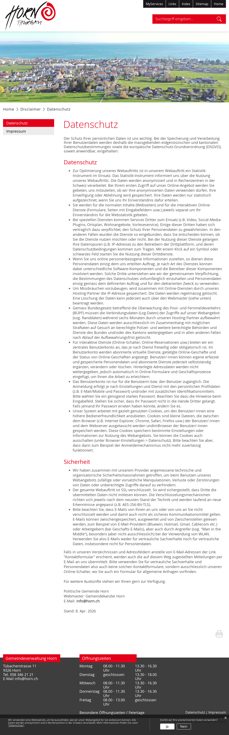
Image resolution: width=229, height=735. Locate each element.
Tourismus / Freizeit (171, 107)
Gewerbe (140, 107)
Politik (52, 107)
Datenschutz (27, 133)
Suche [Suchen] (219, 19)
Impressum (16, 141)
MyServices (154, 4)
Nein (183, 726)
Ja (167, 726)
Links (172, 4)
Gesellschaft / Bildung (108, 107)
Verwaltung (73, 107)
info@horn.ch (88, 611)
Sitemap (202, 4)
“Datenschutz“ (16, 725)
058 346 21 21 (22, 684)
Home (218, 4)
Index (186, 4)
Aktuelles (14, 107)
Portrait (34, 107)
